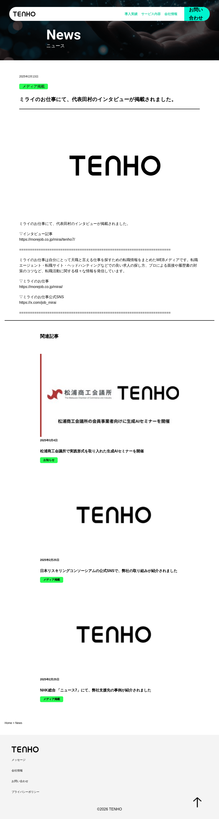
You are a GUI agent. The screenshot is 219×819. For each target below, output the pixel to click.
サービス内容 (151, 14)
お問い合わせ (196, 14)
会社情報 (170, 14)
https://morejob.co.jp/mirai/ (41, 287)
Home (8, 723)
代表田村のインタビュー (76, 224)
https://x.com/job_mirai (37, 302)
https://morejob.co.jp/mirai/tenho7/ (47, 239)
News (18, 723)
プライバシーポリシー (25, 791)
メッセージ (18, 759)
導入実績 (131, 14)
